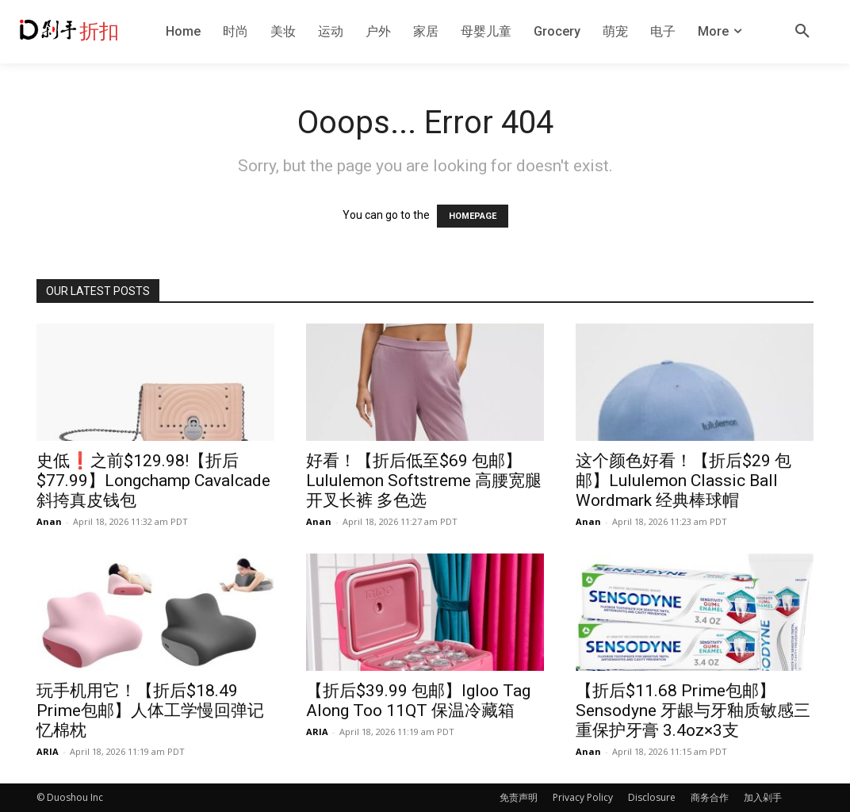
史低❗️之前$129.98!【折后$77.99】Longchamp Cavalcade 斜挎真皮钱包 (153, 480)
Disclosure (652, 797)
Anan (49, 521)
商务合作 (710, 797)
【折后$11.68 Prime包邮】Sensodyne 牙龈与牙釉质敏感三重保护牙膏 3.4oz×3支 (693, 710)
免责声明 (519, 797)
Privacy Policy (583, 797)
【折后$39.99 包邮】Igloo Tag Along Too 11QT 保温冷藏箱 (418, 700)
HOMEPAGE (472, 216)
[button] (802, 31)
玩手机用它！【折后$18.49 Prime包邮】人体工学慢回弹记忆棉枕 (150, 710)
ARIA (47, 751)
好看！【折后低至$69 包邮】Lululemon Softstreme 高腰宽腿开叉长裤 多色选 (424, 480)
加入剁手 (763, 797)
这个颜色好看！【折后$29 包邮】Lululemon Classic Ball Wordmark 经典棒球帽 (683, 480)
